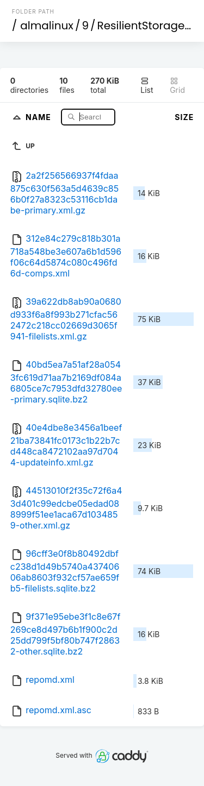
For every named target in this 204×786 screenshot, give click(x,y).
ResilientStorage (141, 25)
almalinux (46, 25)
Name (39, 116)
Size (184, 117)
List (146, 86)
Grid (177, 86)
